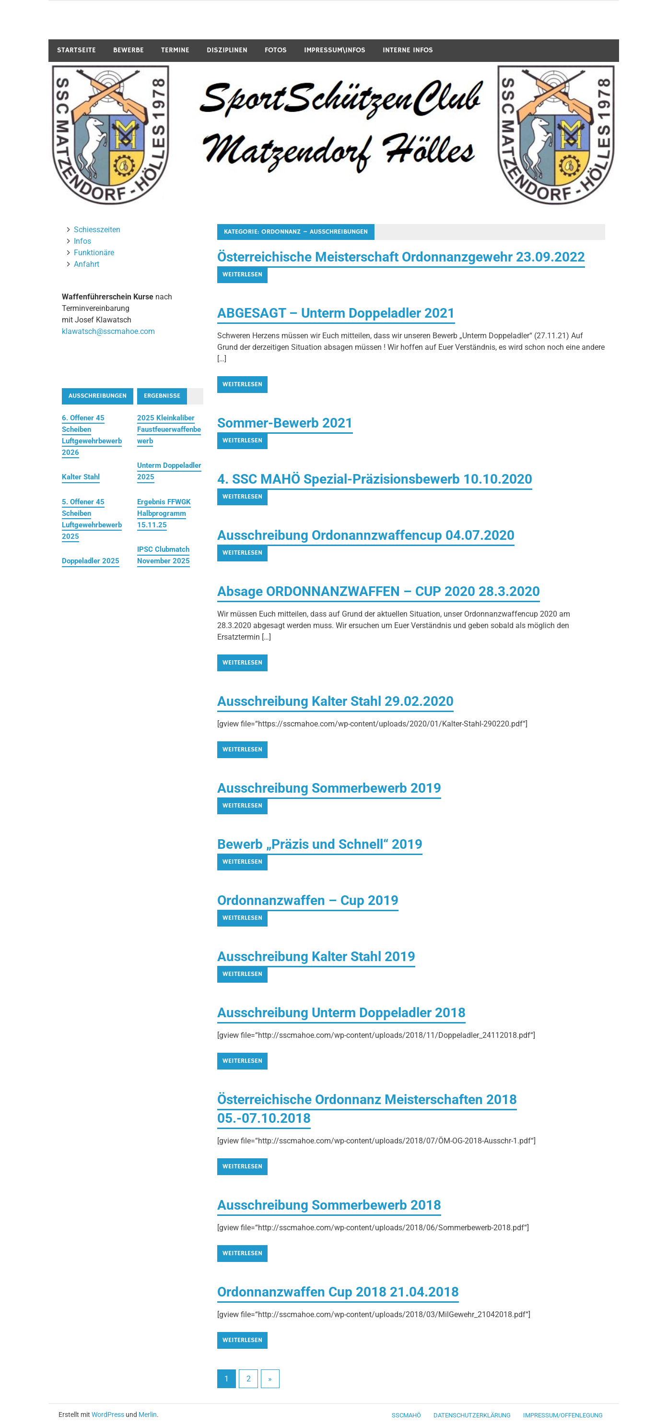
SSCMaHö (406, 1415)
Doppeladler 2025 (90, 561)
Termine (175, 50)
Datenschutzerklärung (472, 1415)
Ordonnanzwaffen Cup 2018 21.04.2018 (338, 1292)
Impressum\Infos (334, 50)
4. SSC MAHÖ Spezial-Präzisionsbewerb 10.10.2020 (374, 479)
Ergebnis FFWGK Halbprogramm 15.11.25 (164, 513)
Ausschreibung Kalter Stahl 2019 (316, 956)
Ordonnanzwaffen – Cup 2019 (307, 900)
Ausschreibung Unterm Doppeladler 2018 (341, 1013)
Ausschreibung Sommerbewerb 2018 (329, 1205)
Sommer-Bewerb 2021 (285, 423)
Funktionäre (94, 252)
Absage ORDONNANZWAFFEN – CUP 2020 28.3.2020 (378, 591)
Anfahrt (86, 264)
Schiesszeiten (97, 229)
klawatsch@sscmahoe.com (108, 331)
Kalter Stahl (81, 477)
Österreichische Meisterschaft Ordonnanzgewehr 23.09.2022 (401, 257)
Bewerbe (128, 50)
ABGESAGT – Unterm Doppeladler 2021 (336, 313)
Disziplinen (227, 50)
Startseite (76, 50)
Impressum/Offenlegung (563, 1415)
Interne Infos (408, 50)
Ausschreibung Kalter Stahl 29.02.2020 (335, 701)
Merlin (148, 1414)
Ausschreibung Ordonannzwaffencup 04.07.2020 (366, 535)
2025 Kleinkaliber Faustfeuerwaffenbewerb (169, 429)
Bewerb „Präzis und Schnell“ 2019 (319, 844)
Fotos (276, 50)
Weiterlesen (242, 274)
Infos (82, 241)
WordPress (108, 1414)
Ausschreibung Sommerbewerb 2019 (329, 788)
